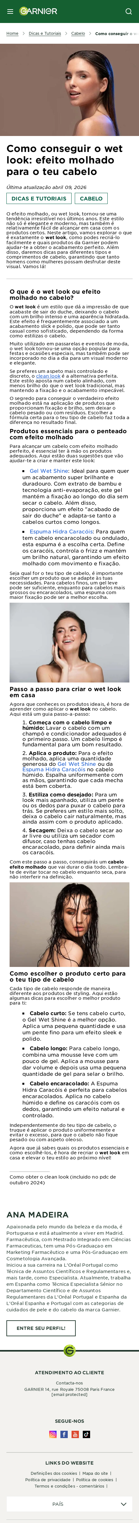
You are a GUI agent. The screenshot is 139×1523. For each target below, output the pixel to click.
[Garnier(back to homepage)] (36, 11)
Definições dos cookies (54, 1473)
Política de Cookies (94, 1479)
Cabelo (91, 198)
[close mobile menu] (10, 11)
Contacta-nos (69, 1382)
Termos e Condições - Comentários (69, 1486)
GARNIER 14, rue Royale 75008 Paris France (69, 1392)
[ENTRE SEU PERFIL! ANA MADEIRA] (41, 1328)
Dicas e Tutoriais (39, 198)
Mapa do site (95, 1473)
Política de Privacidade (47, 1479)
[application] (69, 1504)
